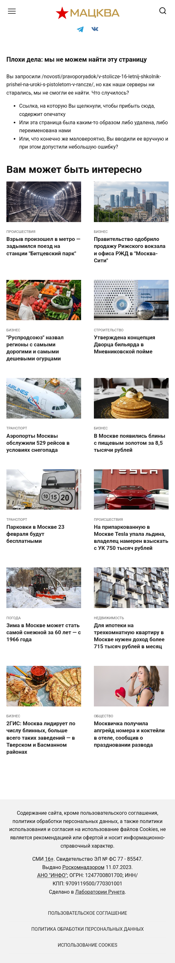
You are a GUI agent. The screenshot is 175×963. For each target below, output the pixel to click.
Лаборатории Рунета (100, 892)
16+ (49, 859)
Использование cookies (88, 945)
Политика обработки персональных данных (87, 929)
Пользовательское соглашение (87, 913)
